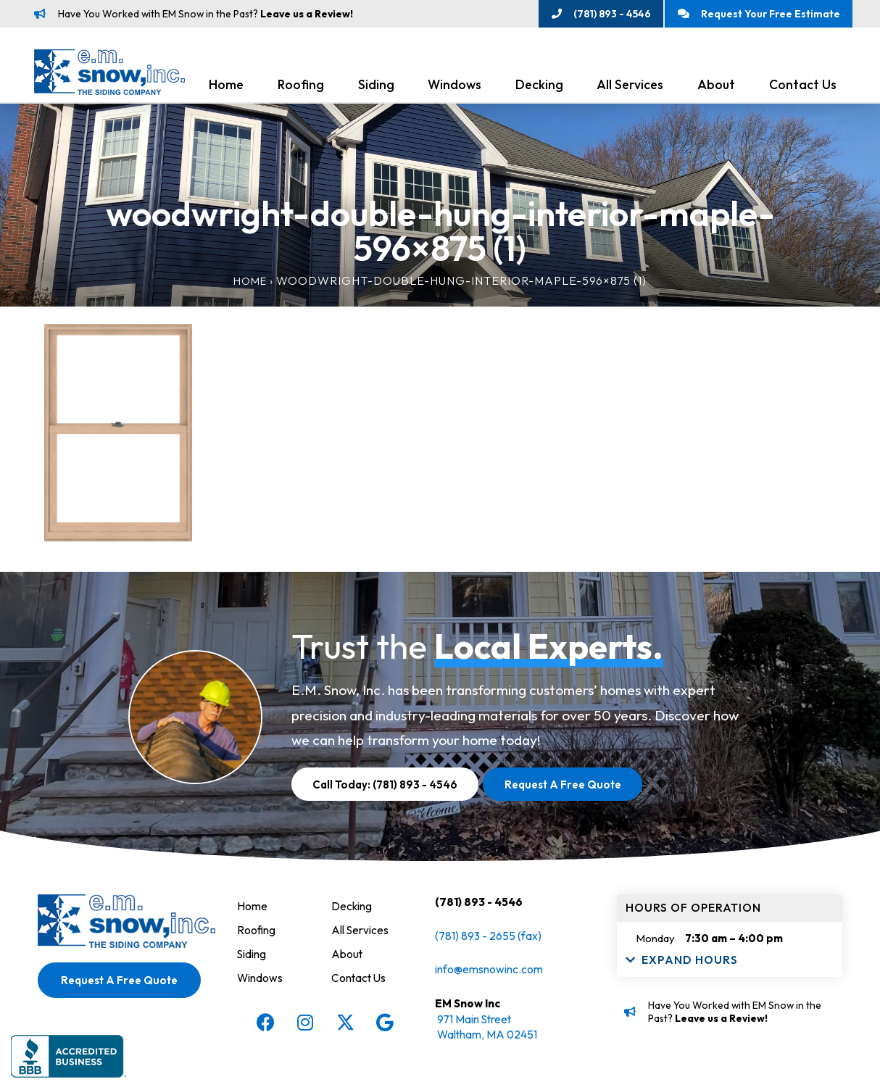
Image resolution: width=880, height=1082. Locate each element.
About (716, 88)
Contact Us (803, 88)
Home (226, 88)
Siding (376, 88)
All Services (630, 88)
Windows (454, 88)
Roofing (301, 88)
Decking (539, 88)
